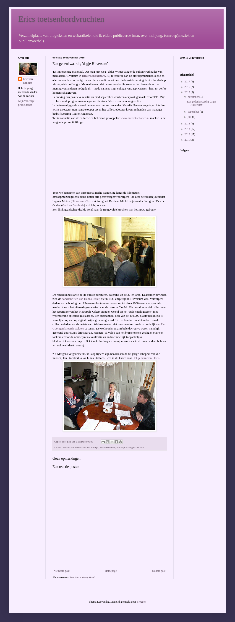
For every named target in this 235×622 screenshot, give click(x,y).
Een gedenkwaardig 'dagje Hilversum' (201, 103)
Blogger (141, 601)
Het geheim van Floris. (146, 358)
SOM (55, 109)
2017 (188, 81)
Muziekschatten (107, 447)
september (194, 111)
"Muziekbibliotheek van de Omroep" (80, 447)
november (193, 96)
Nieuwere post (62, 570)
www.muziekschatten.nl (134, 118)
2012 (188, 134)
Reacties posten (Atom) (82, 577)
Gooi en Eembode (73, 205)
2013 (188, 129)
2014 (188, 123)
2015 (188, 92)
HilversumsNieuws (93, 75)
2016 (188, 87)
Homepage (111, 570)
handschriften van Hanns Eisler (80, 298)
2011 (188, 139)
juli (190, 117)
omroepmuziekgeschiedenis (130, 447)
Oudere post (158, 570)
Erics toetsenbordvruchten (61, 19)
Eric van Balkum (28, 80)
